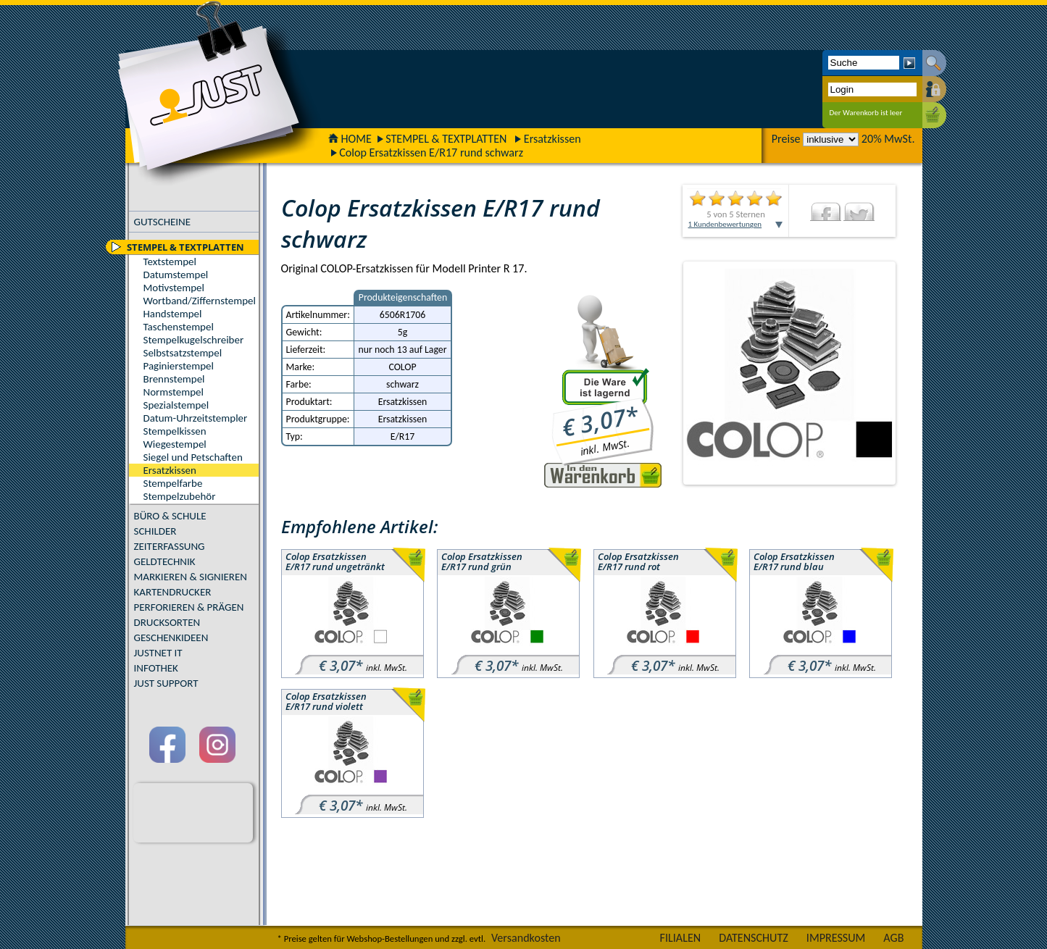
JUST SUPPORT (166, 683)
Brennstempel (174, 378)
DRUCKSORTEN (167, 622)
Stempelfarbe (173, 483)
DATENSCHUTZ (753, 938)
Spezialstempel (176, 404)
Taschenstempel (178, 326)
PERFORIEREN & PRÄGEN (189, 607)
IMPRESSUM (836, 938)
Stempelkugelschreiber (193, 339)
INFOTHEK (156, 667)
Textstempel (169, 261)
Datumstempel (176, 274)
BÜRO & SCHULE (170, 515)
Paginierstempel (178, 365)
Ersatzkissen (552, 139)
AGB (893, 938)
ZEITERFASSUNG (169, 546)
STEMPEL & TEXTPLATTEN (445, 139)
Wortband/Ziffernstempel (199, 300)
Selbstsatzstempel (182, 352)
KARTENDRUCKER (173, 591)
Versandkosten (526, 938)
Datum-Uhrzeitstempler (195, 418)
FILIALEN (680, 938)
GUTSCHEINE (162, 221)
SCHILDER (155, 531)
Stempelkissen (175, 431)
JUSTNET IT (158, 652)
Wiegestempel (175, 444)
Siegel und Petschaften (193, 457)
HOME (350, 139)
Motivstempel (173, 287)
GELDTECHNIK (165, 561)
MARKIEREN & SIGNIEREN (190, 576)
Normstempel (173, 391)
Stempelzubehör (179, 496)
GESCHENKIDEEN (171, 637)
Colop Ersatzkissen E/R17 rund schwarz (431, 152)
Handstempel (172, 313)
